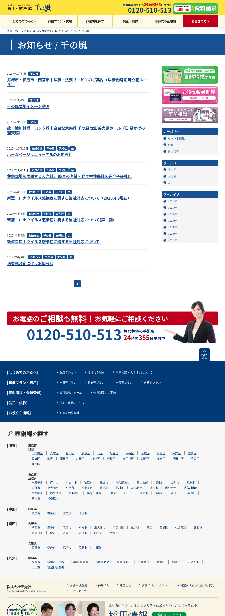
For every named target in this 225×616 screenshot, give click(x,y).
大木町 (171, 530)
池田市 (46, 503)
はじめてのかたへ (25, 21)
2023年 (172, 220)
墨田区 (75, 450)
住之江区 (191, 503)
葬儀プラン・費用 (60, 21)
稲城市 (114, 466)
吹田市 (77, 503)
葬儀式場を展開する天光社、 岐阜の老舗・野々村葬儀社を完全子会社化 (69, 176)
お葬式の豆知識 (165, 21)
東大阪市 (110, 503)
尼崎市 (77, 519)
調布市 (164, 472)
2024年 (172, 227)
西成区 (174, 503)
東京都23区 (32, 447)
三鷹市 (123, 477)
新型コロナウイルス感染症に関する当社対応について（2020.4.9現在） (69, 198)
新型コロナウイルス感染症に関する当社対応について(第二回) (60, 219)
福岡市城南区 (90, 530)
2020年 (172, 207)
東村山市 (47, 477)
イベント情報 (176, 138)
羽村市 (130, 472)
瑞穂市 (93, 493)
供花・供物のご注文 (72, 402)
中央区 (140, 445)
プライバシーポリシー (156, 554)
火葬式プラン (152, 382)
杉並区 (106, 450)
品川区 (80, 445)
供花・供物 (130, 21)
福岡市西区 (113, 530)
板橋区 (122, 450)
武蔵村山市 (201, 472)
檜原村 (114, 472)
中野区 (187, 445)
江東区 (171, 450)
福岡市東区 (134, 530)
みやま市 (204, 530)
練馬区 (46, 456)
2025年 (172, 233)
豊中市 (62, 503)
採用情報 (103, 554)
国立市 (154, 477)
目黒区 (171, 445)
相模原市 (63, 482)
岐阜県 (32, 493)
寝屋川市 (47, 509)
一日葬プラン (68, 382)
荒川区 (203, 445)
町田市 (138, 477)
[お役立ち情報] (19, 412)
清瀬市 (185, 477)
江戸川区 (138, 450)
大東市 (124, 509)
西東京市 (97, 472)
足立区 (124, 445)
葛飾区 (46, 450)
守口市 (93, 509)
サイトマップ (78, 559)
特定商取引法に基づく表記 (197, 554)
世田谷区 (188, 450)
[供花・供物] (17, 402)
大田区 (90, 450)
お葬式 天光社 (79, 554)
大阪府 (32, 504)
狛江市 (99, 466)
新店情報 (173, 151)
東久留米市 (133, 466)
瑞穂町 (201, 477)
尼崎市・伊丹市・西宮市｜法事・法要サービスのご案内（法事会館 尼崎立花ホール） (77, 82)
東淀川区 (128, 503)
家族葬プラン (96, 382)
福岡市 (46, 530)
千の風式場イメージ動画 (28, 106)
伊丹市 (62, 519)
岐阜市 (46, 493)
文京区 (65, 445)
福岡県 (32, 530)
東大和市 (63, 472)
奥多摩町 (84, 477)
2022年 (172, 214)
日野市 (46, 472)
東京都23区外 (32, 469)
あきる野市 (105, 477)
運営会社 (125, 554)
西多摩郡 (66, 477)
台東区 (156, 445)
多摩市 (170, 477)
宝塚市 (93, 519)
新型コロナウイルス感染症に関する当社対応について (53, 241)
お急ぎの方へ (201, 21)
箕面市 (208, 503)
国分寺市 (181, 472)
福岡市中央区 (66, 530)
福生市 (170, 466)
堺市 (63, 509)
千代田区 (47, 445)
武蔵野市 (147, 472)
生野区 (146, 503)
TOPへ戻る (204, 356)
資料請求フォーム (71, 392)
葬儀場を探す (95, 21)
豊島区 (205, 450)
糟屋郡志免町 (66, 535)
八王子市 (47, 466)
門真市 (109, 509)
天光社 (63, 148)
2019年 (172, 201)
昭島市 (201, 466)
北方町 (77, 493)
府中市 (65, 466)
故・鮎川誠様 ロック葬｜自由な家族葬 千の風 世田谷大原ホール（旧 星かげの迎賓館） (76, 130)
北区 (110, 445)
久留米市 (154, 530)
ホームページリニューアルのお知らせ (39, 154)
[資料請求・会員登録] (24, 392)
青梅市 (46, 482)
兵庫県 (32, 520)
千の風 (34, 74)
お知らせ (37, 148)
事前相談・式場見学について (134, 372)
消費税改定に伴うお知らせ (30, 263)
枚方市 (93, 503)
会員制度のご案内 (104, 392)
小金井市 (82, 466)
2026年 (172, 240)
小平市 (80, 472)
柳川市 (187, 530)
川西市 (109, 519)
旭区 (160, 503)
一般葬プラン (124, 382)
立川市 (185, 466)
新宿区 (156, 450)
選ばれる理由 (96, 372)
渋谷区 (96, 445)
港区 (60, 450)
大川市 (46, 535)
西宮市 (46, 519)
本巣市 (62, 493)
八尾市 (77, 509)
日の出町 (153, 466)
